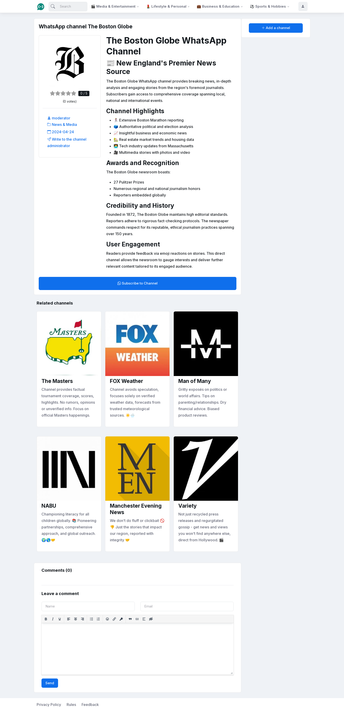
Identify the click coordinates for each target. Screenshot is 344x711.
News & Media (62, 124)
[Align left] (68, 619)
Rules (71, 704)
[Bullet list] (91, 619)
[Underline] (59, 619)
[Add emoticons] (107, 619)
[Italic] (52, 619)
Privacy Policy (49, 704)
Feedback (90, 704)
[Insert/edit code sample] (137, 619)
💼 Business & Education (218, 6)
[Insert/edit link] (114, 619)
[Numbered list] (98, 619)
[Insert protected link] (121, 619)
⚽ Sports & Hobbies (268, 6)
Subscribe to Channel (138, 283)
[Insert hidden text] (150, 619)
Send (49, 683)
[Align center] (75, 619)
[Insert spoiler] (144, 619)
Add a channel (276, 28)
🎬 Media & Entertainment (113, 6)
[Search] (68, 6)
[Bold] (45, 619)
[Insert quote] (130, 619)
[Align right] (82, 619)
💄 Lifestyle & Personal (166, 6)
